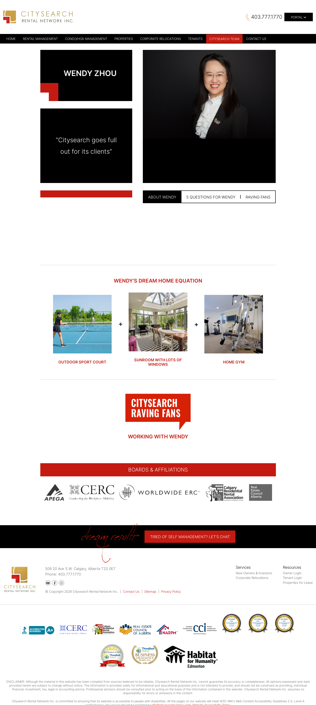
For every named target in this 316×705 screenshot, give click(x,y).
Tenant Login (292, 578)
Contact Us (131, 592)
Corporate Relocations (252, 578)
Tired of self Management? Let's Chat (190, 537)
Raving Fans (258, 197)
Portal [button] (298, 17)
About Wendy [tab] (162, 197)
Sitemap (150, 592)
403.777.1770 (266, 17)
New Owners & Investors (254, 573)
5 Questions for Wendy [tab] (211, 197)
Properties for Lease (298, 583)
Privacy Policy (171, 592)
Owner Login (292, 573)
